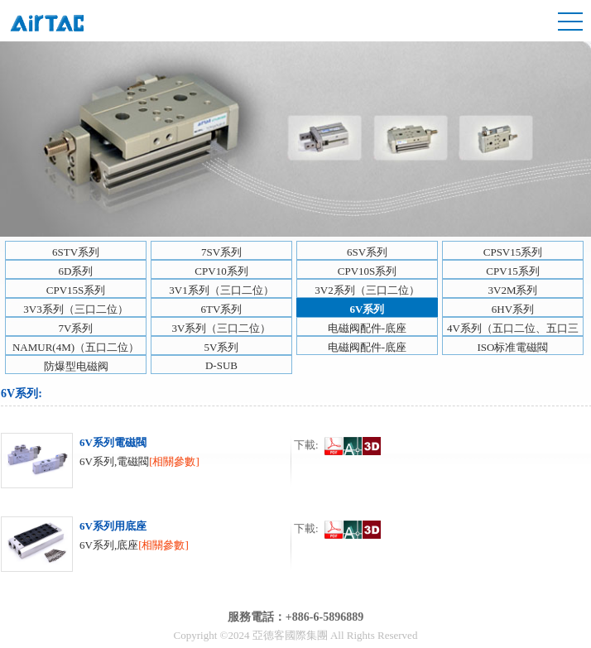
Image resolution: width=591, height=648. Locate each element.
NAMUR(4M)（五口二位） (75, 347)
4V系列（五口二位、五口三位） (513, 329)
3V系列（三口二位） (221, 328)
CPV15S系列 (76, 290)
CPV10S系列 (367, 271)
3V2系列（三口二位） (367, 290)
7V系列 (76, 328)
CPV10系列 (221, 271)
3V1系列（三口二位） (221, 290)
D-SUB (221, 365)
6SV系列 (367, 252)
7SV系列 (221, 252)
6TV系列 (222, 309)
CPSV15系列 (513, 252)
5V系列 (221, 347)
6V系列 (367, 309)
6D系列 (76, 271)
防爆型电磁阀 (76, 366)
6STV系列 (75, 252)
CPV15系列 (512, 271)
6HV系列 (513, 309)
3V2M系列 (513, 290)
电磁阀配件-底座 (367, 328)
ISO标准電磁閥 (513, 347)
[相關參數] (174, 461)
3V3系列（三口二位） (75, 309)
